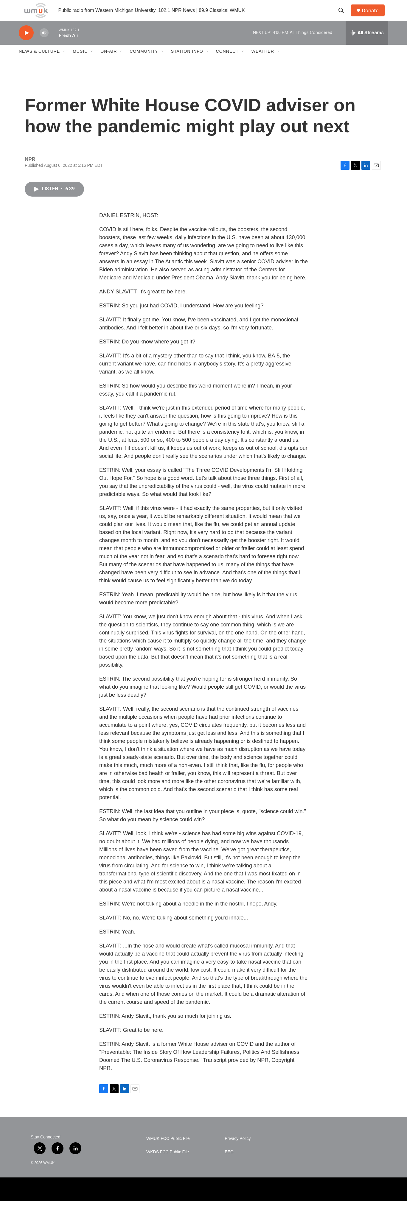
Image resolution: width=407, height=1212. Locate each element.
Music (80, 62)
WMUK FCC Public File (167, 1149)
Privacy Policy (238, 1149)
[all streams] (367, 43)
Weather (262, 62)
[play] (26, 43)
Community (144, 62)
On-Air (108, 62)
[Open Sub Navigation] (64, 62)
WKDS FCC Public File (167, 1162)
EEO (229, 1162)
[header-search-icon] (343, 15)
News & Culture (39, 62)
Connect (227, 62)
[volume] (44, 43)
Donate (373, 16)
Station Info (187, 62)
